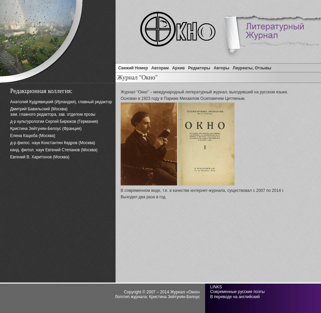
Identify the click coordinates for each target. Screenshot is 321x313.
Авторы (221, 68)
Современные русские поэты (237, 291)
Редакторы (199, 68)
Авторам (160, 68)
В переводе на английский (235, 296)
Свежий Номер (133, 68)
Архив (178, 68)
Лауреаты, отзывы (252, 68)
